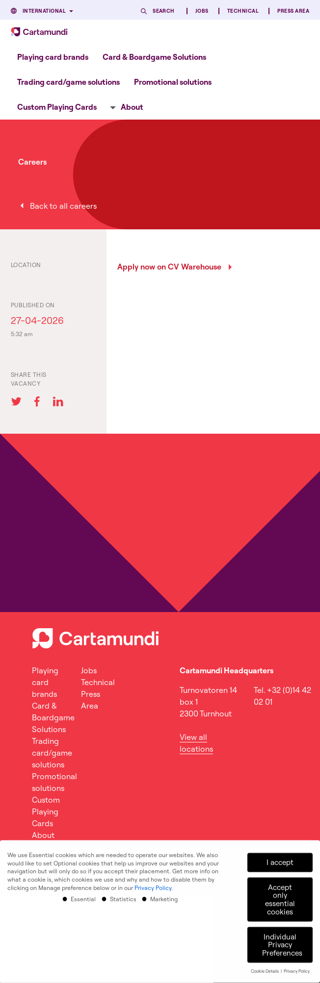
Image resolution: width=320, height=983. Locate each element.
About (132, 107)
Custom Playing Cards (57, 107)
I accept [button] (280, 857)
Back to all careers (63, 206)
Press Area (293, 11)
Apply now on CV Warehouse (169, 266)
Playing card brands (52, 57)
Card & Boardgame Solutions (154, 57)
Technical (243, 11)
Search (164, 11)
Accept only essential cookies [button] (280, 894)
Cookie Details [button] (265, 966)
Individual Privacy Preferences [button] (282, 940)
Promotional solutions (173, 82)
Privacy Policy (152, 882)
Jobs (202, 11)
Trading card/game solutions (68, 82)
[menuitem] (53, 56)
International (44, 11)
